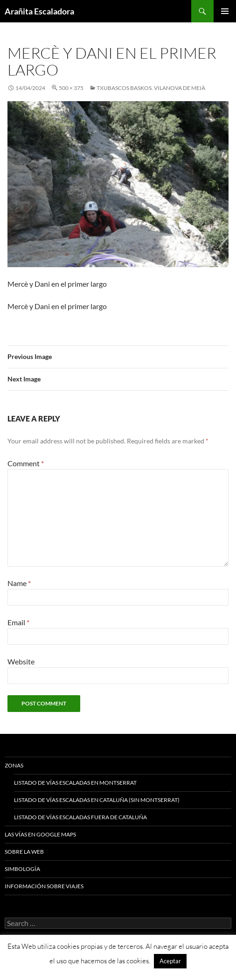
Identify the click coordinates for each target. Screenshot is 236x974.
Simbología (22, 868)
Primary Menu (225, 11)
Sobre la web (24, 851)
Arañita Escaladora (39, 11)
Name (19, 583)
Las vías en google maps (40, 834)
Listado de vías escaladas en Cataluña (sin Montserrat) (97, 799)
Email (18, 622)
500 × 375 (71, 87)
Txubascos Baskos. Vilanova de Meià (151, 87)
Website (21, 661)
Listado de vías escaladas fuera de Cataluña (80, 817)
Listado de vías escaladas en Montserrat (75, 782)
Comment (25, 463)
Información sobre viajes (44, 886)
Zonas (14, 765)
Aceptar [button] (170, 961)
